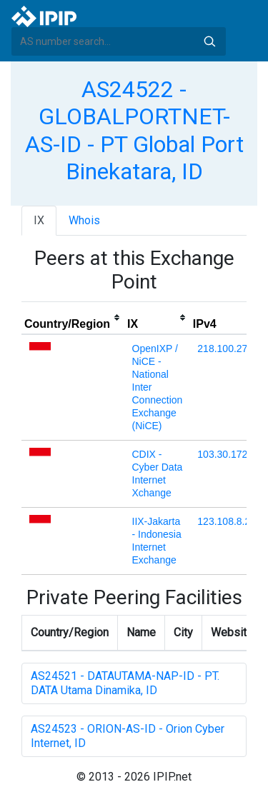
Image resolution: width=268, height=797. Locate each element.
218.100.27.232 (232, 348)
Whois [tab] (84, 220)
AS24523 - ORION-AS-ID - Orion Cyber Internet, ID (127, 736)
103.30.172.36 (229, 454)
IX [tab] (39, 220)
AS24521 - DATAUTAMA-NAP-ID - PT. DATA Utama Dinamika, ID (125, 683)
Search (209, 41)
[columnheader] (72, 317)
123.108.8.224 (229, 521)
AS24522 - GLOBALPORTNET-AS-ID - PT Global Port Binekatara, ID (134, 130)
